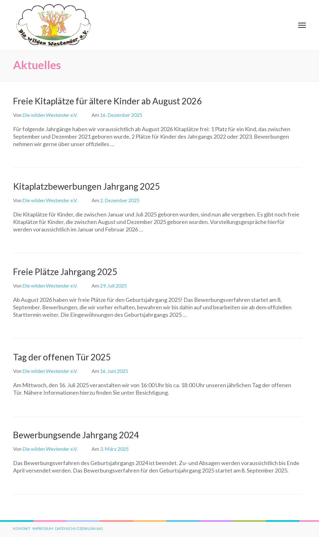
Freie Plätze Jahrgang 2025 (65, 271)
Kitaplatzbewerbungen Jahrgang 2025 (86, 186)
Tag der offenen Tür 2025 (62, 357)
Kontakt (22, 528)
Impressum (42, 528)
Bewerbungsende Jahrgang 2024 (76, 435)
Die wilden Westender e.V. (49, 115)
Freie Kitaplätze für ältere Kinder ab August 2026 (107, 101)
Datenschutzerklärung (79, 528)
